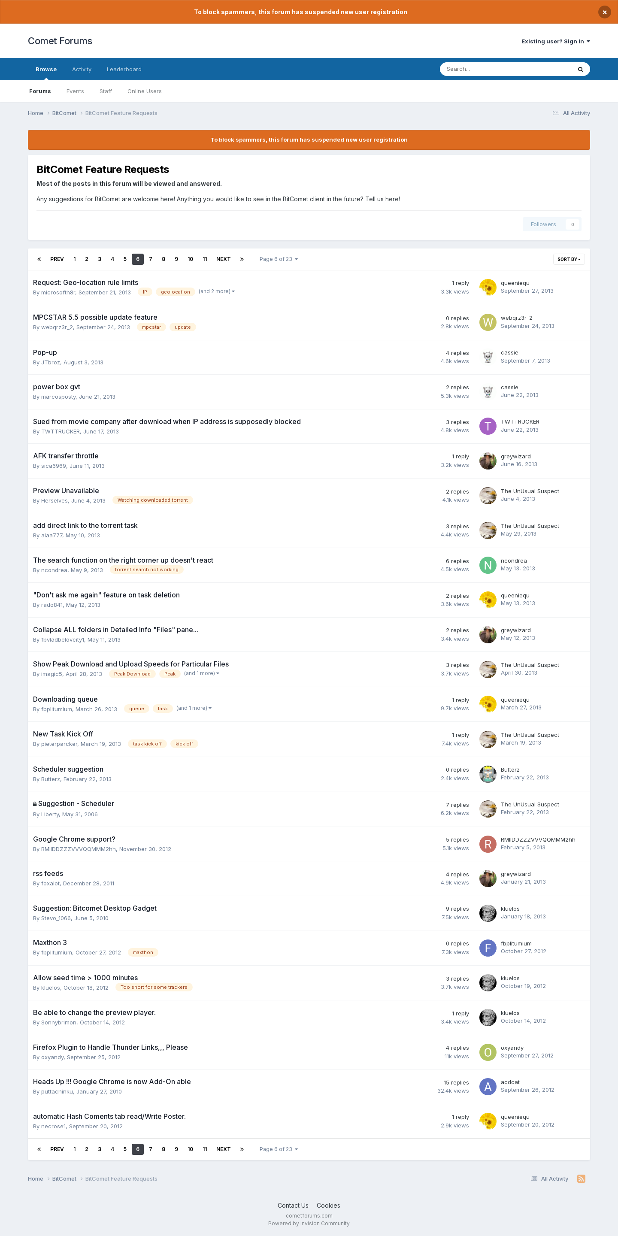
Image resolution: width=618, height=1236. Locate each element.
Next (223, 259)
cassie (509, 352)
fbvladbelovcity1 (62, 639)
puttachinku (57, 1091)
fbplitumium (56, 709)
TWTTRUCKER (60, 431)
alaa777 (51, 535)
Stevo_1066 (56, 918)
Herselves (54, 500)
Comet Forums (60, 40)
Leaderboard (124, 69)
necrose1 (53, 1126)
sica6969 (53, 465)
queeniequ (515, 282)
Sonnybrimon (58, 1022)
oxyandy (52, 1057)
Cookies (328, 1205)
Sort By (569, 259)
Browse (46, 73)
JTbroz (50, 362)
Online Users (144, 91)
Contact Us (293, 1205)
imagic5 (51, 673)
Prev (57, 259)
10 (190, 259)
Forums (40, 91)
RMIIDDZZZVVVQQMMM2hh (78, 848)
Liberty (50, 814)
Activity (81, 69)
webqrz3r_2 (57, 327)
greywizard (516, 456)
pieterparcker (59, 743)
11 (205, 259)
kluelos (510, 908)
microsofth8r (58, 292)
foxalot (50, 883)
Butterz (50, 779)
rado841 (52, 604)
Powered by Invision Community (309, 1223)
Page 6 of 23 (279, 259)
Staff (106, 91)
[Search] (483, 69)
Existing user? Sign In (555, 41)
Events (75, 91)
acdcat (510, 1081)
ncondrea (54, 569)
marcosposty (58, 396)
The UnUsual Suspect (530, 491)
